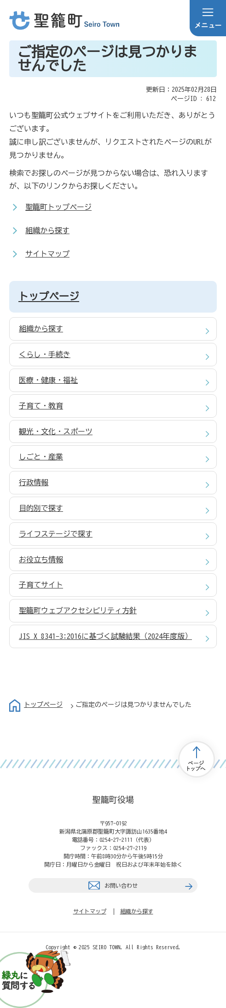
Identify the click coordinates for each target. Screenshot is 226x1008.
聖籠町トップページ (58, 207)
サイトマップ (47, 254)
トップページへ (196, 759)
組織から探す (47, 230)
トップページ (48, 296)
